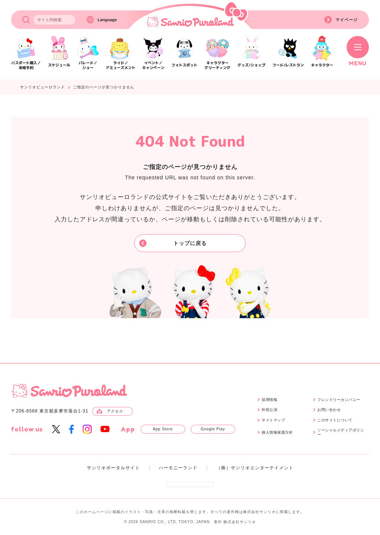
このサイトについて (335, 420)
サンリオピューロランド (42, 87)
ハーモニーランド (178, 467)
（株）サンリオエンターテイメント (255, 467)
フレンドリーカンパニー (338, 400)
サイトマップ (273, 420)
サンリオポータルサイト (113, 467)
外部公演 (269, 410)
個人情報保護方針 (277, 432)
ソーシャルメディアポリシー (340, 432)
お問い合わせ (329, 410)
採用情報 (269, 400)
